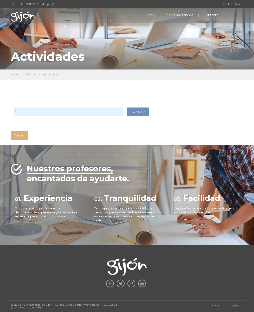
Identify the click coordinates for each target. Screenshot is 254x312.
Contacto (211, 15)
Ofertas (30, 74)
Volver (19, 135)
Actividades (51, 74)
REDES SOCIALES (28, 4)
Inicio (151, 15)
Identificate (235, 4)
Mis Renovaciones (179, 15)
